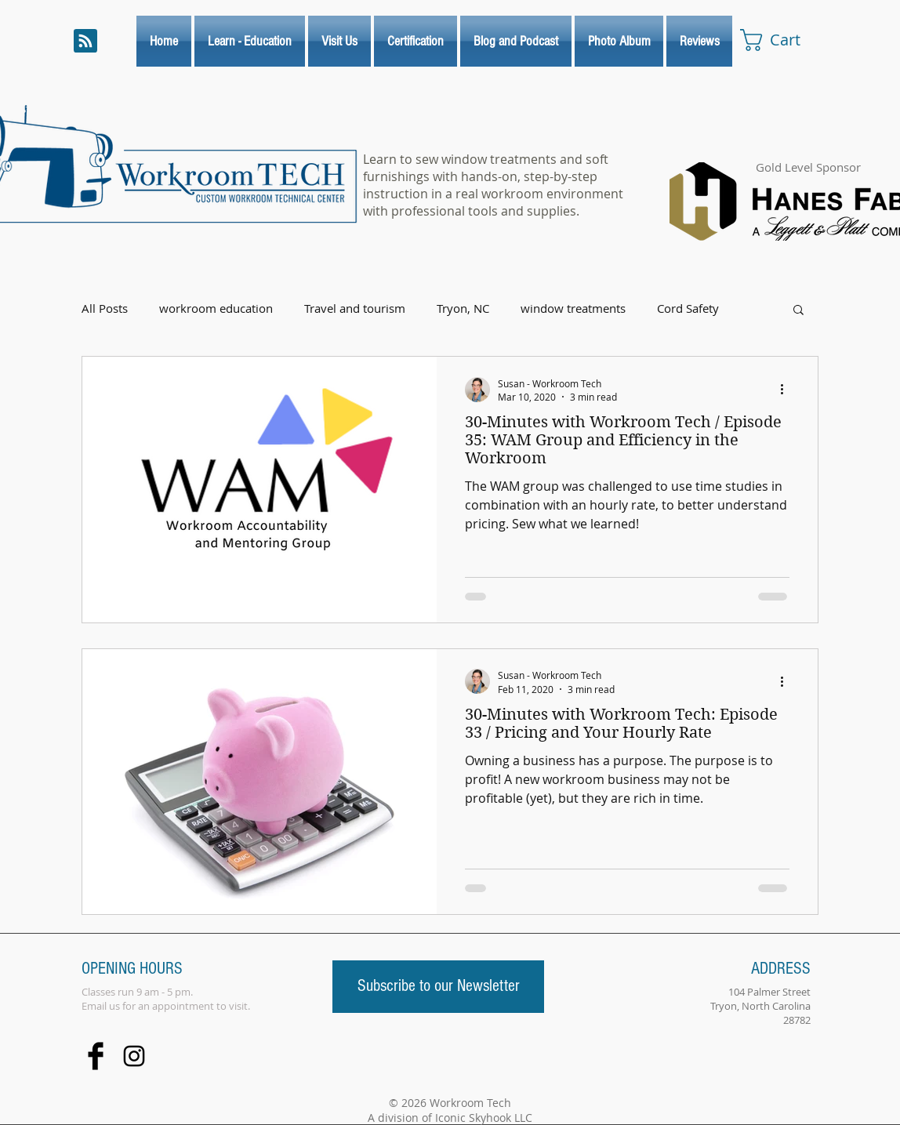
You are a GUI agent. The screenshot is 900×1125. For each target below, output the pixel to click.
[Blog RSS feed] (85, 41)
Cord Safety (688, 308)
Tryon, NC (463, 308)
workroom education (216, 308)
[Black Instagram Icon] (134, 1056)
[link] (784, 40)
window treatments (573, 308)
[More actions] (787, 389)
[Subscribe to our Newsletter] (438, 986)
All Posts (105, 308)
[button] (798, 311)
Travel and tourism (354, 308)
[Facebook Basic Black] (96, 1056)
